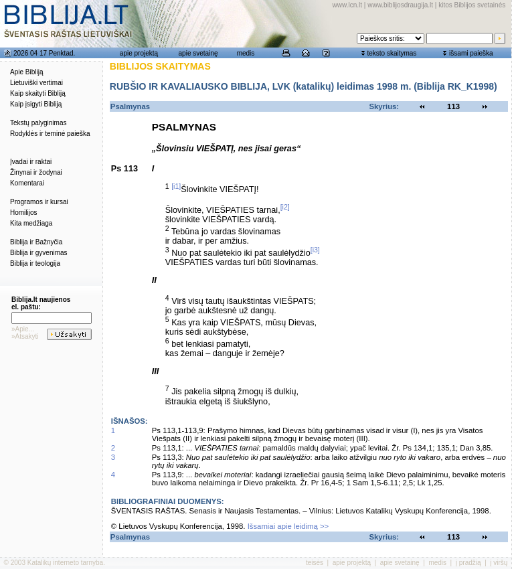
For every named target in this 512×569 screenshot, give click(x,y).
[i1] (176, 186)
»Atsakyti (25, 336)
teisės (314, 562)
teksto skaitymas (391, 53)
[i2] (285, 207)
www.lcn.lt (347, 5)
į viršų (498, 562)
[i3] (315, 250)
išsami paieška (471, 53)
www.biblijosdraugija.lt (400, 5)
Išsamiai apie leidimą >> (288, 526)
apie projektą (139, 53)
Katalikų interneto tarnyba (65, 562)
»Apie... (22, 329)
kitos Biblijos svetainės (471, 5)
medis (246, 53)
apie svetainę (198, 53)
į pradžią (468, 562)
